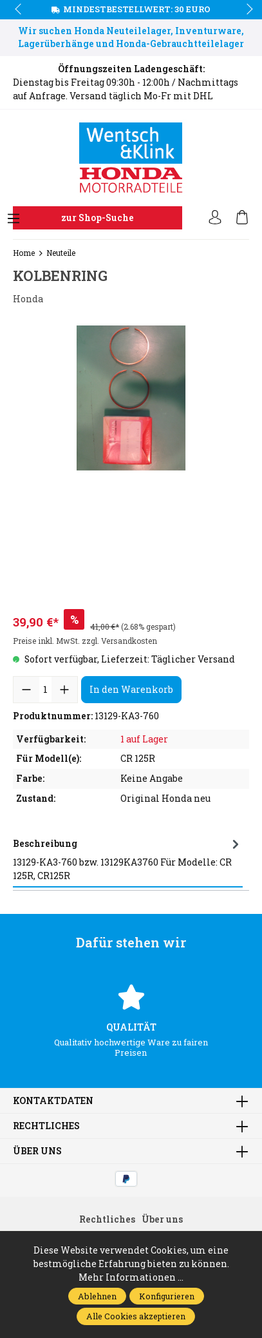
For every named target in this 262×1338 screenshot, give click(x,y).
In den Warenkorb (131, 689)
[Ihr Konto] (215, 218)
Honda (28, 299)
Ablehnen (97, 1296)
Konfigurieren (166, 1296)
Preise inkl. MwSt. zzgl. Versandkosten (85, 640)
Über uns (37, 1151)
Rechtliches (46, 1125)
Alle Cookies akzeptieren (135, 1316)
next (245, 9)
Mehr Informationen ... (131, 1277)
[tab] (128, 859)
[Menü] (13, 219)
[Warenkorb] (242, 218)
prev (19, 9)
